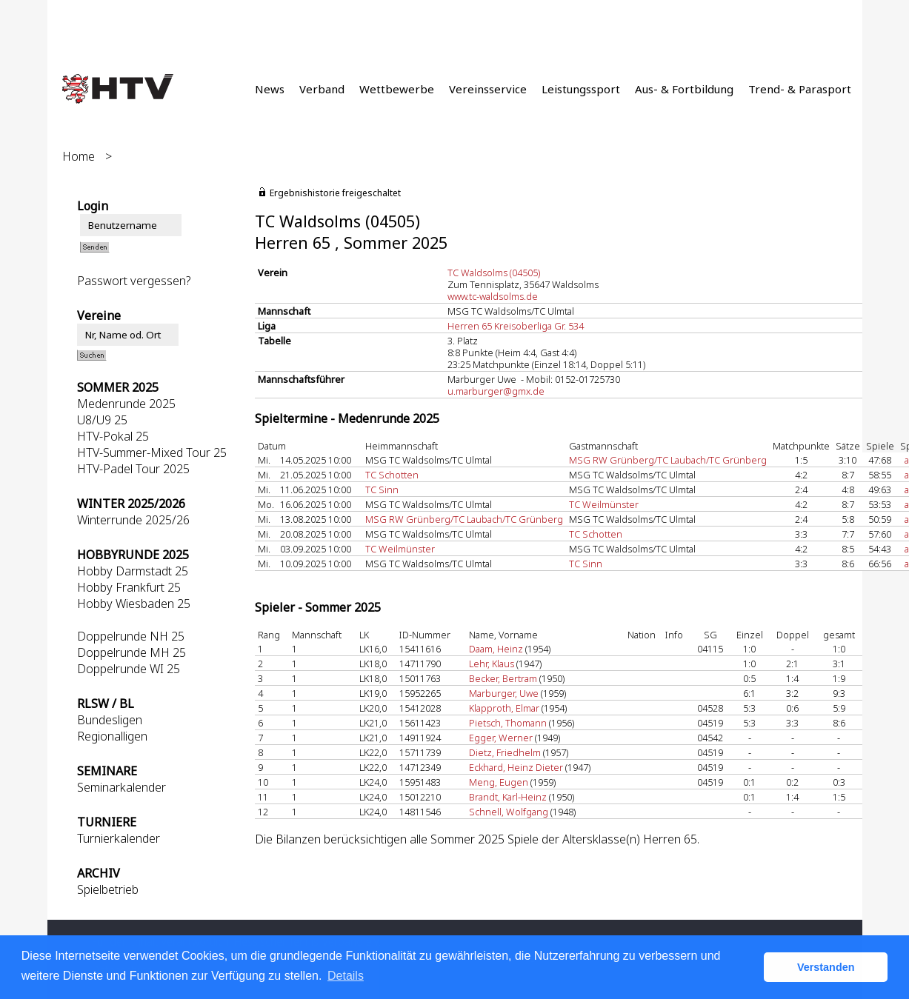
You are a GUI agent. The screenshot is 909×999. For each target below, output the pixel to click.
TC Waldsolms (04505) (493, 272)
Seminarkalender (121, 787)
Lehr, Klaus (491, 663)
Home (78, 156)
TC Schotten (392, 474)
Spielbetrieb (108, 889)
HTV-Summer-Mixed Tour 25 (152, 452)
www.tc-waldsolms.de (492, 296)
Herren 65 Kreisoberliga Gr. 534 (515, 326)
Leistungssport (581, 88)
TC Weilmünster (604, 504)
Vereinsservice (488, 88)
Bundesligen (109, 720)
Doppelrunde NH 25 (130, 636)
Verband (321, 88)
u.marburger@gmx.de (496, 391)
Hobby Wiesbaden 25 (133, 603)
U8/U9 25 (102, 420)
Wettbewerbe (396, 88)
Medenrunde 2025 (126, 403)
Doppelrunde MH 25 (131, 652)
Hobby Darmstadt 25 (132, 571)
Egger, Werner (501, 737)
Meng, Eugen (498, 782)
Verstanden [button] (826, 967)
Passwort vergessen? (133, 281)
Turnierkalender (118, 838)
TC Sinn (382, 489)
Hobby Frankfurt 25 (129, 587)
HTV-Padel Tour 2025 (133, 469)
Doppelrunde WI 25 (128, 669)
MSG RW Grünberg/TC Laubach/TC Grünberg (668, 460)
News (269, 88)
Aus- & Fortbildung (684, 88)
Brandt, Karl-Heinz (508, 796)
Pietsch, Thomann (508, 722)
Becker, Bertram (503, 678)
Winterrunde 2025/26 (133, 520)
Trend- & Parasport (799, 88)
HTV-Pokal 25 (113, 436)
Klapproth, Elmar (504, 708)
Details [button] (345, 975)
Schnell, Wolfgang (508, 811)
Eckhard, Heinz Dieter (516, 767)
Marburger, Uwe (504, 693)
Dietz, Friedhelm (505, 752)
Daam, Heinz (496, 648)
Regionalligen (112, 736)
